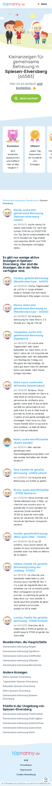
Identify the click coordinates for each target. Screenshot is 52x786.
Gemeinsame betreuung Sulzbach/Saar (23, 723)
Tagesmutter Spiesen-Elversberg (20, 681)
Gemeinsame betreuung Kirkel (19, 732)
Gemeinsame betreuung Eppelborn (21, 651)
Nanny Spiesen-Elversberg (17, 677)
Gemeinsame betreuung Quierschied (22, 727)
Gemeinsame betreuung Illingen (19, 646)
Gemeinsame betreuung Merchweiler (22, 665)
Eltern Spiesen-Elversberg (16, 690)
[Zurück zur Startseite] (14, 4)
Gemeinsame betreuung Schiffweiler (22, 655)
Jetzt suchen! (26, 98)
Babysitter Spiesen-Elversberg (19, 686)
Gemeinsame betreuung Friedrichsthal (23, 713)
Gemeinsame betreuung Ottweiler (20, 660)
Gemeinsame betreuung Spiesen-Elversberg (20, 697)
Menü (42, 4)
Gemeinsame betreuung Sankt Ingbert (22, 718)
